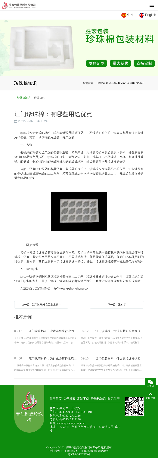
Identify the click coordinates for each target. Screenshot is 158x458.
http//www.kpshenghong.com (71, 288)
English (147, 15)
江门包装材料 (70, 451)
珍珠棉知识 (119, 82)
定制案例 (83, 398)
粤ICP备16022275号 (79, 454)
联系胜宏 (114, 398)
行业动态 (39, 97)
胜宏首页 (103, 82)
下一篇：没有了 (117, 304)
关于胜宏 (69, 398)
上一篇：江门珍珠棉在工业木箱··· (41, 304)
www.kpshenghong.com (70, 423)
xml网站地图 (101, 451)
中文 (127, 15)
